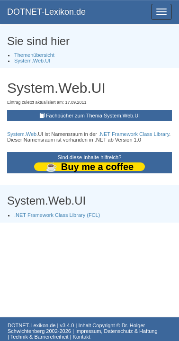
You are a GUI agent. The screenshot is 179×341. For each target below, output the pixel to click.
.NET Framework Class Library (133, 134)
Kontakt (81, 337)
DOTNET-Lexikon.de (46, 12)
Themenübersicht (34, 55)
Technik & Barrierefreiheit (39, 337)
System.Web (21, 134)
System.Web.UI (32, 60)
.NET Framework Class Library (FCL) (57, 215)
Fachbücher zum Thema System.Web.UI (93, 115)
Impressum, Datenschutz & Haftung (116, 331)
